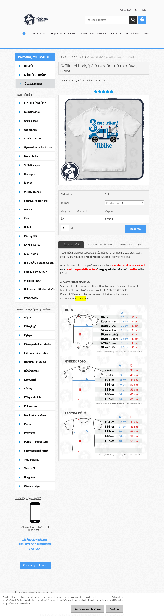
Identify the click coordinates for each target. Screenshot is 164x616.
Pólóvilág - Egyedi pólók (28, 498)
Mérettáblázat (133, 33)
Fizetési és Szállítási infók (93, 33)
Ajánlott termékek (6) (100, 244)
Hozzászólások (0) (130, 244)
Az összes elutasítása (86, 609)
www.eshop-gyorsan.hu (40, 592)
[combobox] (124, 202)
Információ (116, 33)
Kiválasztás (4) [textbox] (114, 203)
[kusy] (65, 228)
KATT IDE (80, 298)
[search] (133, 20)
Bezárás (114, 609)
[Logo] (39, 20)
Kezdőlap (65, 57)
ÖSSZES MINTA (79, 57)
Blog (146, 33)
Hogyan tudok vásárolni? (63, 33)
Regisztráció (140, 10)
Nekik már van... (39, 33)
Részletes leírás (71, 244)
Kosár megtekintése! (35, 565)
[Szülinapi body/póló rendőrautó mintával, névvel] (104, 96)
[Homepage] (24, 33)
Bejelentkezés (126, 10)
